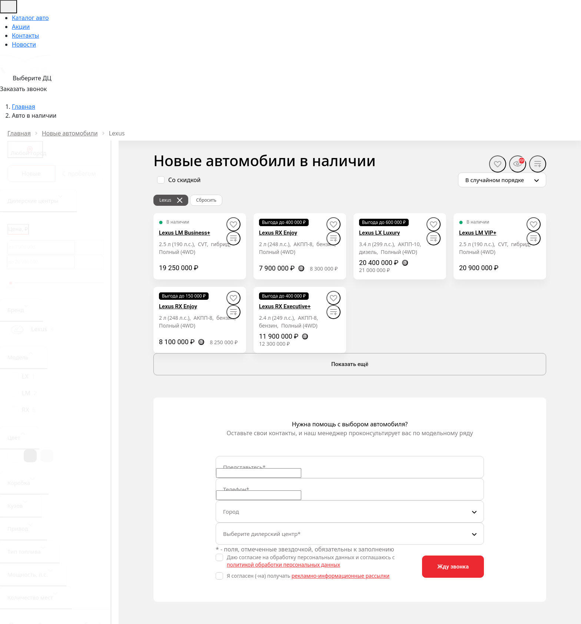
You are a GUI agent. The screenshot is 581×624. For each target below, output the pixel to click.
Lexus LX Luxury (379, 232)
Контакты (25, 35)
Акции (21, 27)
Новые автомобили (70, 133)
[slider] (10, 283)
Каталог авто (30, 18)
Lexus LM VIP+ (477, 232)
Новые (31, 174)
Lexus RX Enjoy (278, 232)
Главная (19, 133)
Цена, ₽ (18, 228)
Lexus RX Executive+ (285, 306)
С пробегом (79, 174)
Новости (24, 44)
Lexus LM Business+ (184, 232)
